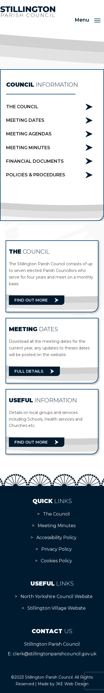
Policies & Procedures (35, 174)
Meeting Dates (25, 120)
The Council (22, 106)
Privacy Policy (56, 549)
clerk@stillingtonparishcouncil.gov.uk (55, 653)
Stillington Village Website (56, 608)
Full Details (28, 371)
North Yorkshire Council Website (57, 596)
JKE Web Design (72, 683)
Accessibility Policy (56, 537)
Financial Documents (35, 161)
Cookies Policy (56, 560)
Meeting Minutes (28, 147)
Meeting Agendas (29, 133)
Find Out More (31, 300)
